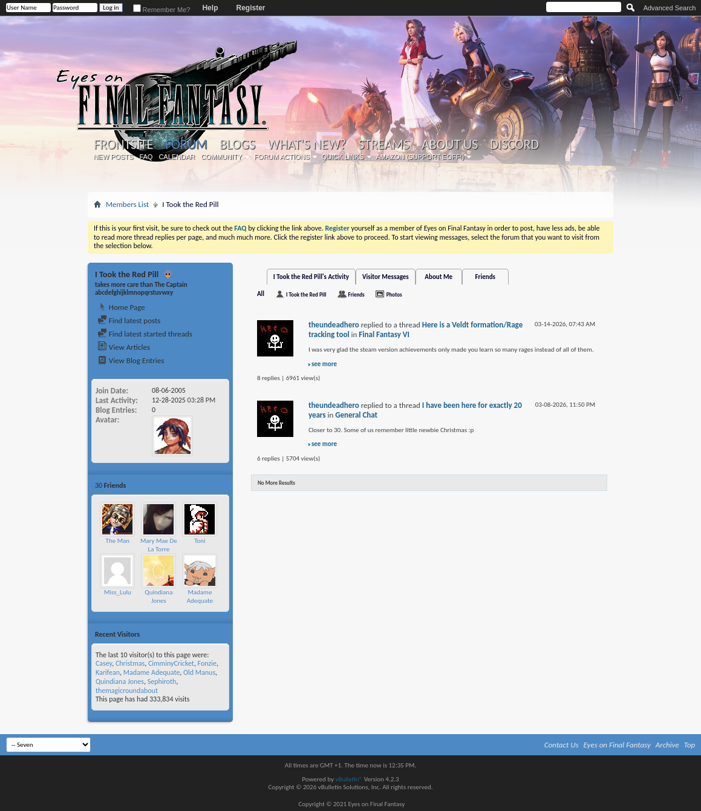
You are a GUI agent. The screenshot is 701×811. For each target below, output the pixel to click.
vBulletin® (348, 779)
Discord (514, 145)
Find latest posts (129, 320)
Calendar (176, 156)
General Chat (356, 414)
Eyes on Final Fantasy (617, 744)
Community (221, 156)
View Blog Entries (130, 360)
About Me (438, 277)
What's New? (307, 145)
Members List (127, 204)
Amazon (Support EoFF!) (420, 156)
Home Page (121, 307)
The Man (118, 541)
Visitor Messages (385, 277)
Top (690, 744)
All (260, 294)
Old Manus (199, 672)
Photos (394, 294)
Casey (104, 663)
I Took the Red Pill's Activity (311, 277)
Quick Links (343, 156)
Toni (200, 541)
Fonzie (207, 663)
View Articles (123, 347)
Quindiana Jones (158, 596)
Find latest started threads (144, 333)
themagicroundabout (127, 690)
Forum (186, 144)
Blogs (237, 145)
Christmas (130, 663)
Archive (667, 744)
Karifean (108, 672)
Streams (383, 145)
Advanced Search (670, 7)
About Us (450, 145)
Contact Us (561, 744)
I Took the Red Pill (306, 294)
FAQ (145, 156)
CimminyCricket (171, 663)
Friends (485, 277)
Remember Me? (162, 9)
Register (250, 8)
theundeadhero (333, 324)
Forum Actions (282, 156)
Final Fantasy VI (384, 334)
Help (210, 8)
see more (324, 364)
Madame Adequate (200, 596)
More (218, 485)
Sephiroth (162, 681)
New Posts (113, 156)
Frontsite (123, 145)
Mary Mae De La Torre (158, 545)
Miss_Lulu (117, 592)
